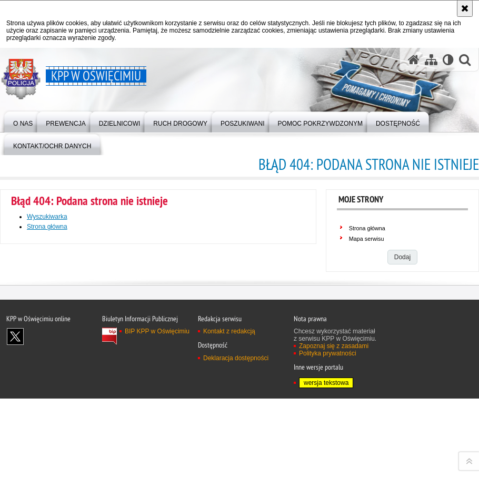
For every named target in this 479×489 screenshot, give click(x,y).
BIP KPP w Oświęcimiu (157, 460)
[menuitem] (23, 121)
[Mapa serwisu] (431, 59)
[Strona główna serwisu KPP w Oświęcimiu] (414, 59)
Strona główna (47, 226)
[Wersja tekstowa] (448, 59)
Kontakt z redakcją (229, 460)
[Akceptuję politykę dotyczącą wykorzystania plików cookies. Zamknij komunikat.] (465, 8)
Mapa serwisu (366, 239)
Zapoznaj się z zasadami (333, 474)
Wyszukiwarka (47, 216)
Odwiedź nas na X (15, 465)
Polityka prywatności (327, 482)
